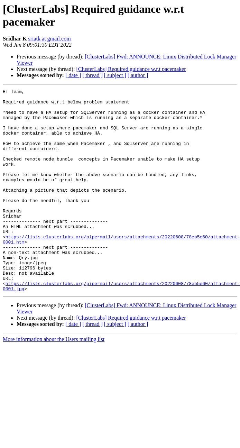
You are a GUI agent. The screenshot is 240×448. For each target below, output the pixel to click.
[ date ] (73, 75)
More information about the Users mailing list (53, 380)
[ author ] (138, 75)
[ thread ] (92, 75)
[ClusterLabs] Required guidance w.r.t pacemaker (131, 69)
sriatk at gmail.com (49, 39)
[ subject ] (115, 75)
